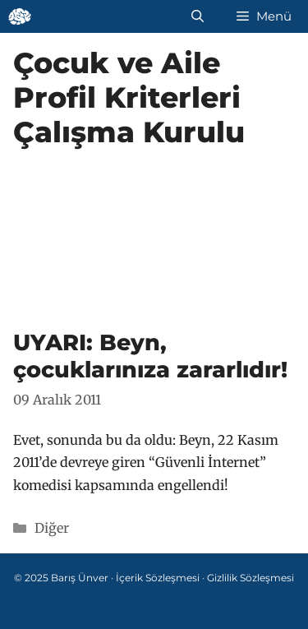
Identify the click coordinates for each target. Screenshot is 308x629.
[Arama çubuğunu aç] (197, 16)
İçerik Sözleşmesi (158, 577)
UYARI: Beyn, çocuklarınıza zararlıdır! (150, 356)
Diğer (51, 528)
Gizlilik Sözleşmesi (250, 577)
